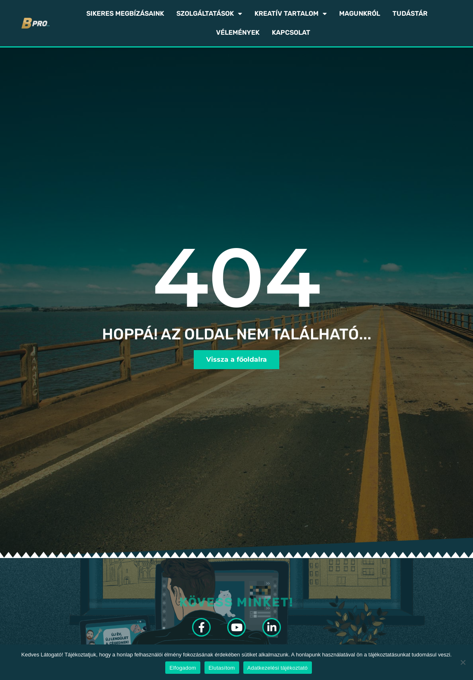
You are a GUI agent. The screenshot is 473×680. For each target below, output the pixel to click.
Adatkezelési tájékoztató (277, 668)
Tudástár (410, 13)
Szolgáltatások (209, 13)
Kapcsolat (291, 32)
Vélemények (237, 32)
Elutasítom (222, 668)
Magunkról (359, 13)
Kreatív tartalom (290, 13)
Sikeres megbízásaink (125, 13)
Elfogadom (182, 668)
